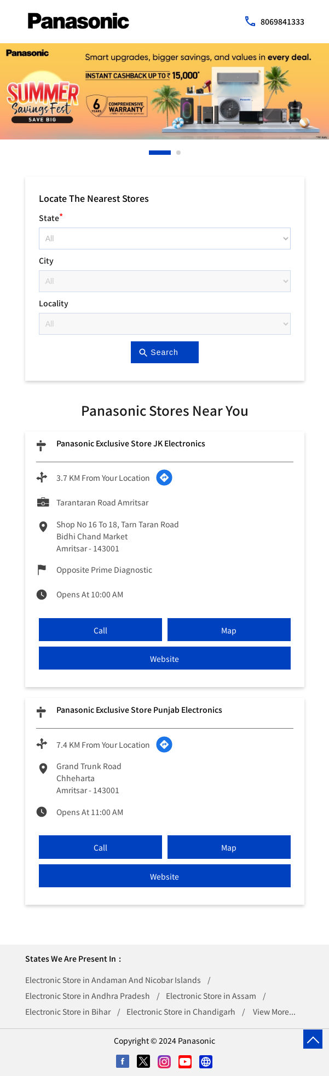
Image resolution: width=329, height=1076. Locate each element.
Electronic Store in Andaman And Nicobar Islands (113, 979)
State (51, 216)
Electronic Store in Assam (211, 995)
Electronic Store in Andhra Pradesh (87, 995)
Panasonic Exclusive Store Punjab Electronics (139, 709)
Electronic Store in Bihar (68, 1011)
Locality (53, 303)
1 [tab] (151, 152)
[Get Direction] (164, 477)
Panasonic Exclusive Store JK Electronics (130, 443)
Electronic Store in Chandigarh (180, 1011)
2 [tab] (179, 152)
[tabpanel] (164, 91)
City (46, 260)
